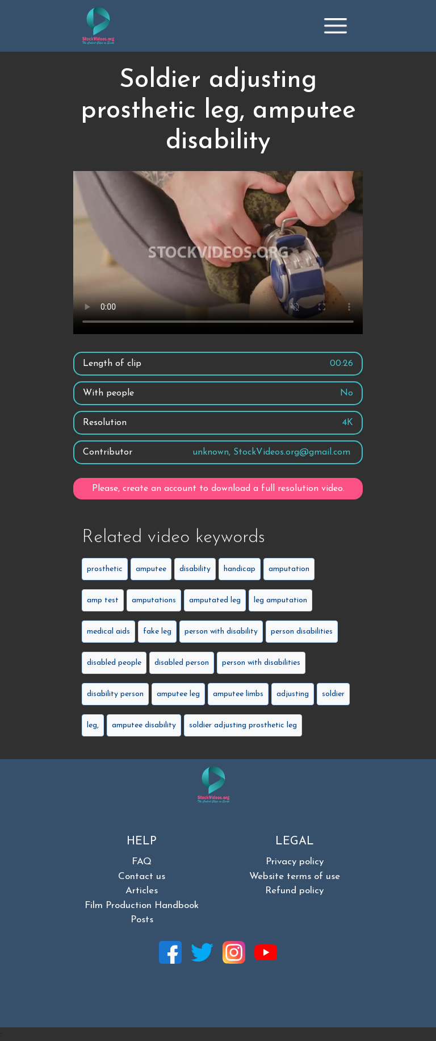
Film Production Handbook (142, 905)
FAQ (142, 862)
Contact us (141, 876)
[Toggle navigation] (335, 25)
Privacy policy (295, 862)
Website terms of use (294, 876)
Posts (142, 920)
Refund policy (294, 891)
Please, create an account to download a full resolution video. (218, 488)
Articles (141, 891)
